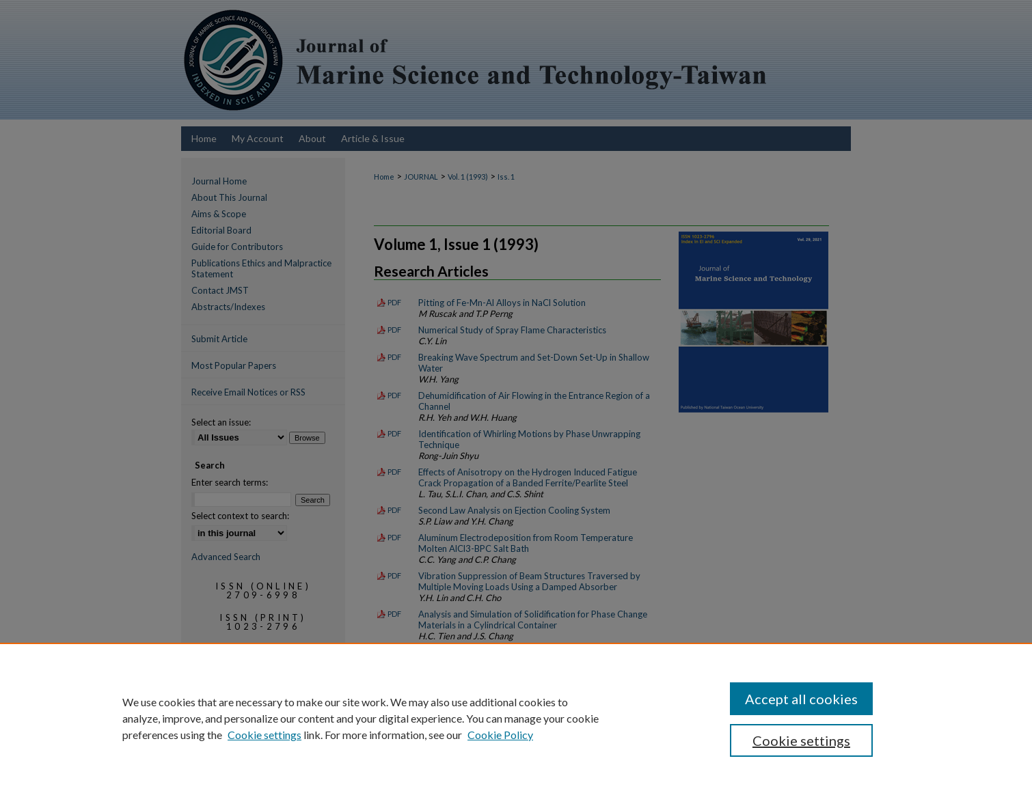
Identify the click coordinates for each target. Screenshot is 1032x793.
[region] (516, 718)
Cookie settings (264, 734)
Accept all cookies (801, 699)
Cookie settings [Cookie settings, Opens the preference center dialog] (801, 740)
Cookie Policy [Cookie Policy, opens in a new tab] (500, 734)
